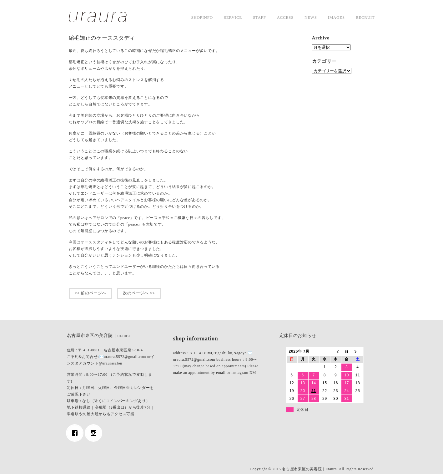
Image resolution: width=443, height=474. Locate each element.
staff (259, 17)
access (285, 17)
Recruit (365, 17)
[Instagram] (95, 433)
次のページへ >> (139, 293)
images (336, 17)
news (311, 17)
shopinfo (202, 17)
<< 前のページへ (90, 293)
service (233, 17)
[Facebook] (76, 433)
